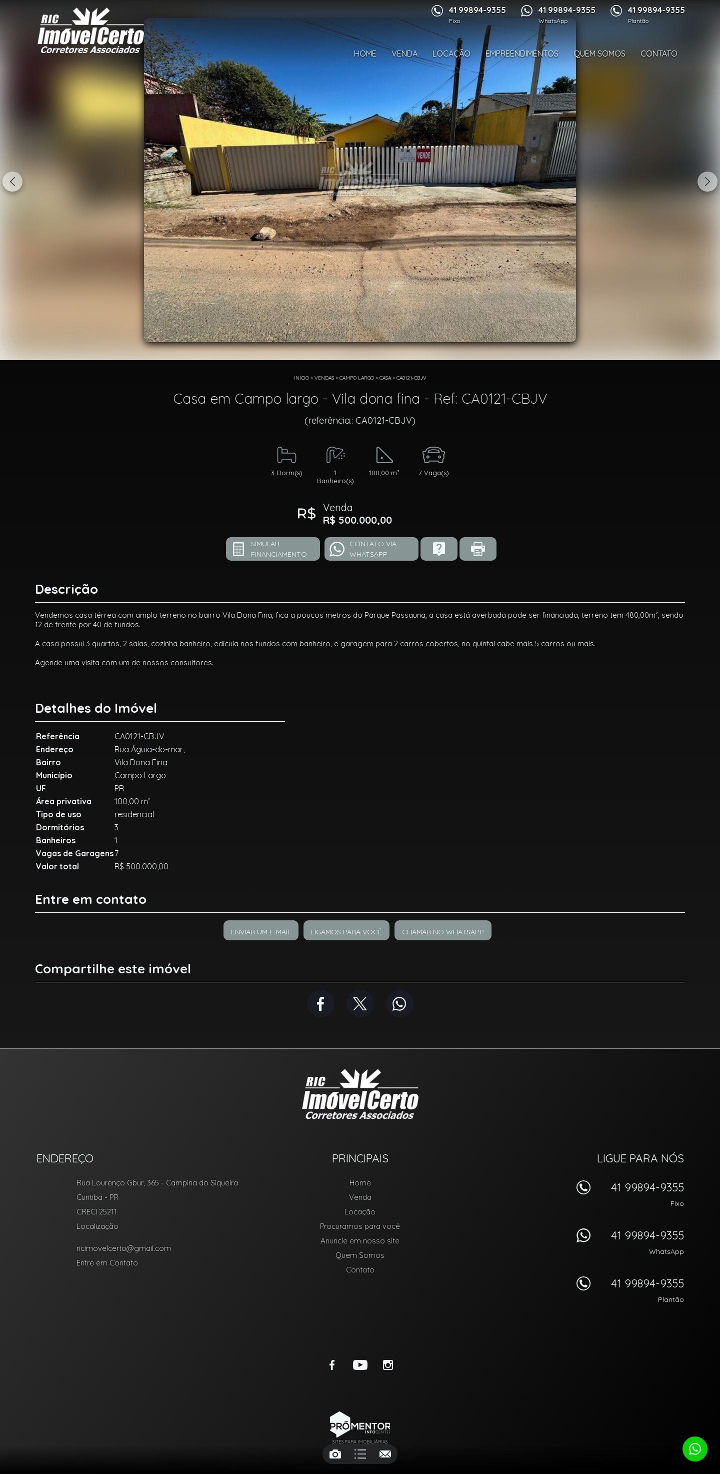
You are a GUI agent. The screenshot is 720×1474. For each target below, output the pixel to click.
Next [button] (708, 182)
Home (365, 54)
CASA (385, 378)
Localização (97, 1226)
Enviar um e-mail (261, 931)
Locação (451, 54)
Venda (405, 54)
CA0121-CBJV (411, 378)
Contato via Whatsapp (373, 549)
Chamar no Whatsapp (443, 931)
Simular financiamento (279, 549)
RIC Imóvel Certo (360, 1094)
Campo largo (357, 378)
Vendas (324, 378)
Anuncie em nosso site (360, 1240)
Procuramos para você (360, 1226)
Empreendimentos (522, 54)
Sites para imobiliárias (360, 1441)
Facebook (320, 1003)
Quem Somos (600, 54)
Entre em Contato (107, 1262)
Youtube (360, 1365)
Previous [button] (12, 182)
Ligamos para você (346, 931)
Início (301, 378)
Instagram (388, 1365)
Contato (659, 54)
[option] (360, 180)
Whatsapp (400, 1003)
